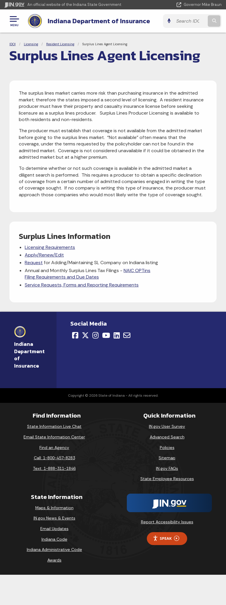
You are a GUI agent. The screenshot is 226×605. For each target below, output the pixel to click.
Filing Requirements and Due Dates (62, 277)
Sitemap (167, 457)
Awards (54, 560)
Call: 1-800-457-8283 (54, 457)
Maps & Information (54, 507)
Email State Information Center (54, 437)
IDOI (12, 44)
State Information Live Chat (54, 426)
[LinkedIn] (117, 335)
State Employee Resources (167, 478)
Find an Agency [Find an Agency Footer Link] (54, 447)
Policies (167, 447)
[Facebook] (75, 335)
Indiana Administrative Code (54, 549)
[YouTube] (106, 335)
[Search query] (190, 21)
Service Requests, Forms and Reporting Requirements (82, 285)
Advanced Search (167, 437)
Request (34, 262)
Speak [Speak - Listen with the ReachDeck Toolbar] (166, 538)
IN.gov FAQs (167, 468)
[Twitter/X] (85, 335)
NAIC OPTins (137, 270)
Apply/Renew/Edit (44, 255)
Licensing (31, 44)
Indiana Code (54, 539)
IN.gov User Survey (167, 426)
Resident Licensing (60, 44)
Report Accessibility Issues (167, 521)
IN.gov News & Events (54, 518)
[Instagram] (95, 335)
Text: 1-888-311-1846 (54, 468)
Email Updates (54, 528)
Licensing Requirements (50, 247)
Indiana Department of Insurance (99, 21)
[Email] (126, 335)
